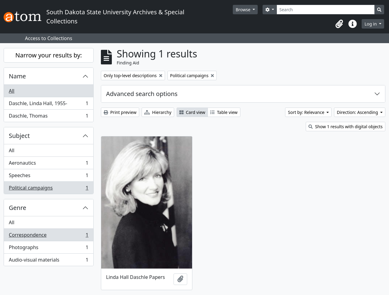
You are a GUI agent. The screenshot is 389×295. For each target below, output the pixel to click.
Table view (223, 112)
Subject (19, 136)
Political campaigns (48, 189)
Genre (17, 208)
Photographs (48, 249)
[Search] (326, 9)
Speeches (48, 177)
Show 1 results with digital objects (345, 126)
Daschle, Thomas (48, 117)
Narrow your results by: (48, 55)
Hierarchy (157, 112)
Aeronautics (48, 164)
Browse (243, 9)
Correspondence (48, 236)
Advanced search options (141, 94)
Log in (371, 24)
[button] (339, 24)
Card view (192, 112)
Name (17, 76)
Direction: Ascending (358, 112)
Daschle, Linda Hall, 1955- (48, 105)
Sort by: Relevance (306, 112)
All (11, 90)
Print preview (120, 112)
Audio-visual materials (48, 261)
